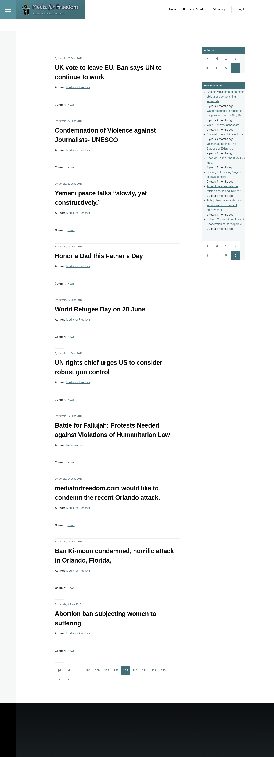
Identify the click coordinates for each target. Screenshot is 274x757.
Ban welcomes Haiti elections (225, 134)
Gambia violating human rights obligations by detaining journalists (225, 97)
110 (136, 671)
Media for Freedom (78, 87)
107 (107, 671)
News (71, 104)
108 (117, 671)
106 (98, 671)
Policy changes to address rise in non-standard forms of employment (225, 205)
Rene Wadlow (75, 445)
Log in (241, 22)
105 (88, 671)
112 (155, 671)
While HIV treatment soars (223, 125)
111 (145, 671)
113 (164, 671)
